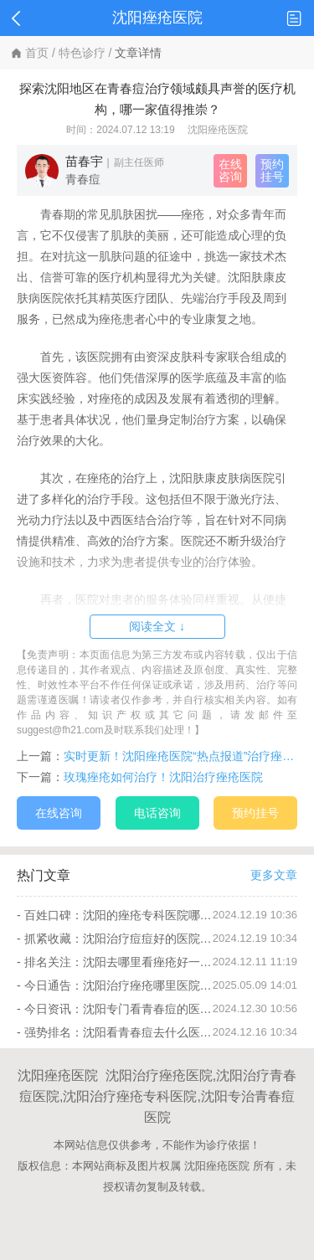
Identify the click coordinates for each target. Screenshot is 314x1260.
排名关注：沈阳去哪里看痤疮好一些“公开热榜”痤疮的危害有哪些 (118, 962)
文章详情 (138, 52)
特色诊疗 (82, 52)
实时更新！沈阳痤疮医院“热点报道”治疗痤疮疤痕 (180, 756)
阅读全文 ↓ (157, 626)
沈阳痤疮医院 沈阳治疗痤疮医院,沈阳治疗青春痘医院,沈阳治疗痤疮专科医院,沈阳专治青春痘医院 (157, 1096)
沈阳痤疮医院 (218, 130)
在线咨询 (230, 170)
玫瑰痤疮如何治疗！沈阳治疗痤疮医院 (163, 777)
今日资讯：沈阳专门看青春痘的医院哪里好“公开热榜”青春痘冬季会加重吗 (118, 1009)
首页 (37, 52)
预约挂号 (272, 170)
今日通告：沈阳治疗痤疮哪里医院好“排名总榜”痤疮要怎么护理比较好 (118, 985)
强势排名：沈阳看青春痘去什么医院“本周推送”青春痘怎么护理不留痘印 (118, 1032)
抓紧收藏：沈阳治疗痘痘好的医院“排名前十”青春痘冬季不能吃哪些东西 (118, 938)
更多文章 (273, 875)
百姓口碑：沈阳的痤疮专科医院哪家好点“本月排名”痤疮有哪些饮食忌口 (118, 915)
